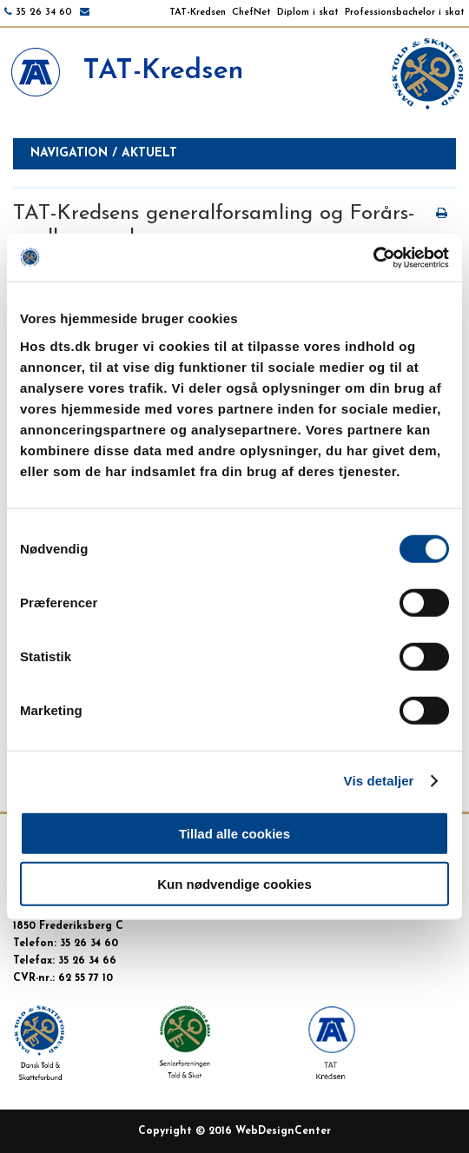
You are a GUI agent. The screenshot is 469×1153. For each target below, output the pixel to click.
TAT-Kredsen (197, 12)
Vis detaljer (379, 780)
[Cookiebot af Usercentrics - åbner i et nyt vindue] (373, 257)
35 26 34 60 (44, 12)
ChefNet (251, 12)
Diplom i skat (308, 12)
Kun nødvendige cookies (234, 884)
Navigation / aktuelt (103, 153)
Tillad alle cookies (234, 832)
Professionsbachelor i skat (405, 12)
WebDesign (264, 1131)
